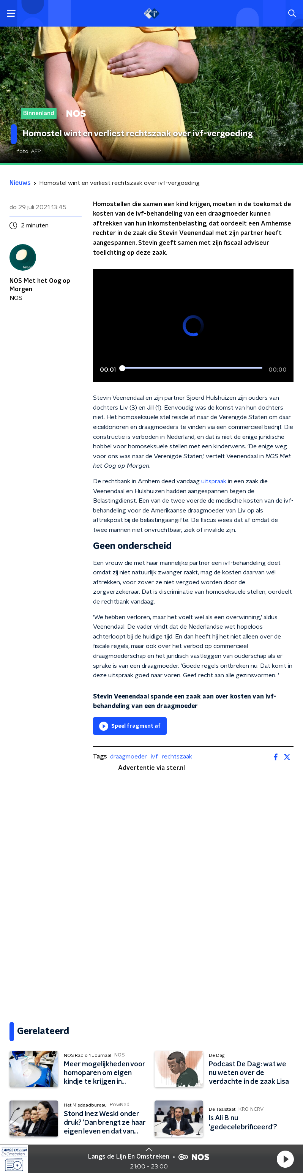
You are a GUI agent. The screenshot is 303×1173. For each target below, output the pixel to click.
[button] (285, 1159)
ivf (154, 757)
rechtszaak (177, 757)
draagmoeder (128, 757)
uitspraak (213, 481)
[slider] (192, 369)
